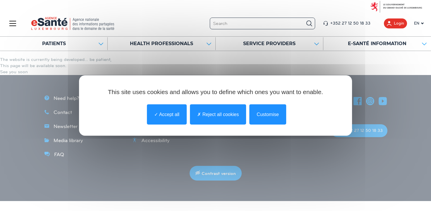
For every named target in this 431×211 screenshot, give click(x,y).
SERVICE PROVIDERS (281, 43)
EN (416, 23)
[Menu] (14, 23)
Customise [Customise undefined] (268, 114)
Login (395, 23)
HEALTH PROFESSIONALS (170, 43)
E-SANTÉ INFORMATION (387, 43)
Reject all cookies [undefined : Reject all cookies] (218, 114)
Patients (73, 43)
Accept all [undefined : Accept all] (166, 114)
